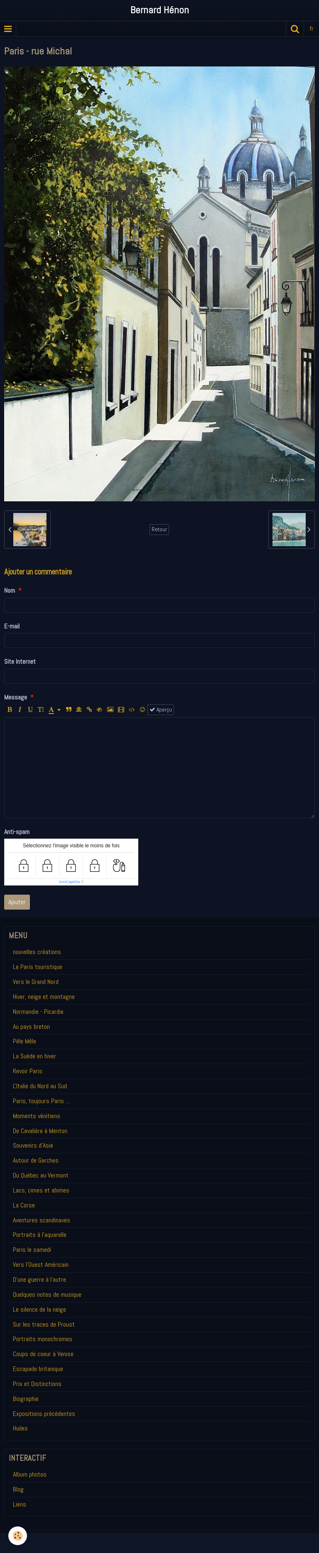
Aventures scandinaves (41, 1220)
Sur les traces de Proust (44, 1324)
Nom (9, 590)
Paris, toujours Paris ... (41, 1101)
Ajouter (17, 902)
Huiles (20, 1428)
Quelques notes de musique (47, 1294)
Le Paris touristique (37, 966)
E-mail (12, 626)
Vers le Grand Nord (36, 981)
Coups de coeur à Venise (43, 1353)
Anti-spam (16, 831)
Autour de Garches (36, 1160)
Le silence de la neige (39, 1309)
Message (15, 697)
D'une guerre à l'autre (39, 1279)
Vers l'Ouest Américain (41, 1264)
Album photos (30, 1474)
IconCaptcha (69, 882)
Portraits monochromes (42, 1339)
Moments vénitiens (36, 1115)
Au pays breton (31, 1026)
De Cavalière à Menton (40, 1130)
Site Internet (20, 661)
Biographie (26, 1398)
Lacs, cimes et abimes (41, 1190)
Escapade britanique (38, 1368)
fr (311, 28)
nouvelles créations (37, 951)
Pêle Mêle (24, 1041)
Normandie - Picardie (38, 1011)
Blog (18, 1489)
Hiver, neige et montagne (44, 996)
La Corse (24, 1205)
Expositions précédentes (44, 1413)
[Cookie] (17, 1535)
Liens (19, 1504)
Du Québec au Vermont (41, 1175)
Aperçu (161, 709)
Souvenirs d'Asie (33, 1145)
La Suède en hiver (34, 1056)
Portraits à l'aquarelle (39, 1234)
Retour (159, 529)
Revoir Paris (27, 1071)
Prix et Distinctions (37, 1383)
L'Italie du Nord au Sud (40, 1086)
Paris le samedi (32, 1249)
